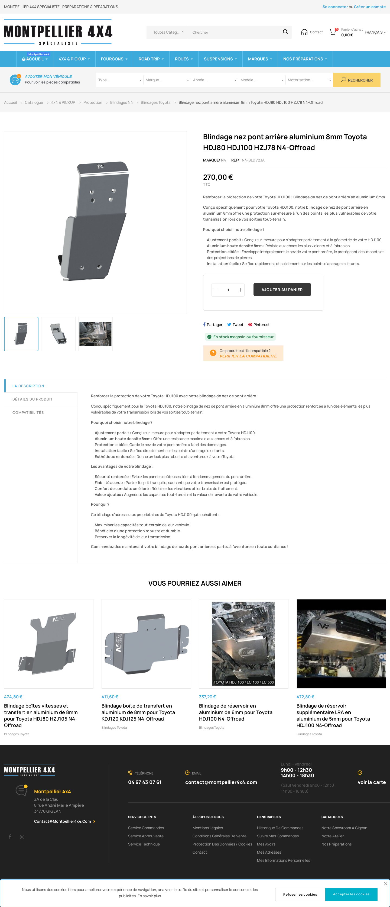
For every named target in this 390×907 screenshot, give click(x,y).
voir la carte (372, 782)
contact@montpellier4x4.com (62, 821)
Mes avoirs (266, 844)
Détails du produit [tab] (32, 399)
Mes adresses (269, 852)
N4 (223, 160)
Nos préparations (336, 844)
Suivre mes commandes (278, 835)
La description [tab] (28, 385)
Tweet (238, 324)
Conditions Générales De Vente (219, 835)
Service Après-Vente (146, 835)
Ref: (235, 160)
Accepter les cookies (351, 894)
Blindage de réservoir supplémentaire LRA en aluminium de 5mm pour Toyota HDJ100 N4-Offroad (333, 715)
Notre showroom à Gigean (344, 827)
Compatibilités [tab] (28, 412)
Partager (214, 324)
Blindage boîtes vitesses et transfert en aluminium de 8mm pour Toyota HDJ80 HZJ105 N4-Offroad (41, 715)
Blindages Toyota (17, 734)
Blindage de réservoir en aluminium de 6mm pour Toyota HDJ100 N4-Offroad (235, 712)
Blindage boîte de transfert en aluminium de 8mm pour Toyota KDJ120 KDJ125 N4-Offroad (138, 712)
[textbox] (120, 80)
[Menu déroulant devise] (374, 32)
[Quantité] (228, 289)
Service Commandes (146, 827)
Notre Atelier (332, 835)
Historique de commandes (280, 827)
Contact (200, 852)
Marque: (211, 160)
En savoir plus (149, 895)
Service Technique (144, 844)
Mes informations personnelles (283, 860)
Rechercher (357, 80)
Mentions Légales (208, 827)
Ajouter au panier (282, 289)
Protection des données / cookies (222, 844)
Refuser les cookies (300, 894)
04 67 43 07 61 (144, 782)
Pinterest (261, 324)
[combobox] (120, 80)
